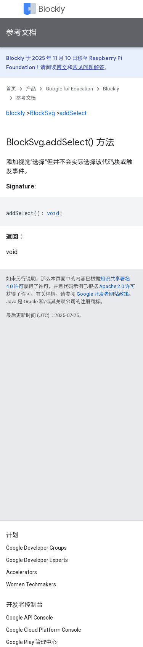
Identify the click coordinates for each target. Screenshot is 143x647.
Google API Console (29, 618)
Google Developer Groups (36, 548)
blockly (15, 113)
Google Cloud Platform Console (43, 630)
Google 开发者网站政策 (103, 294)
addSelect (73, 113)
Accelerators (21, 572)
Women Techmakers (31, 584)
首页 (11, 89)
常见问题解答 (88, 67)
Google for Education (69, 89)
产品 (31, 89)
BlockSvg (42, 113)
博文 (61, 67)
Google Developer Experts (37, 560)
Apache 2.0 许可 (117, 286)
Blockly (51, 9)
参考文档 (21, 32)
